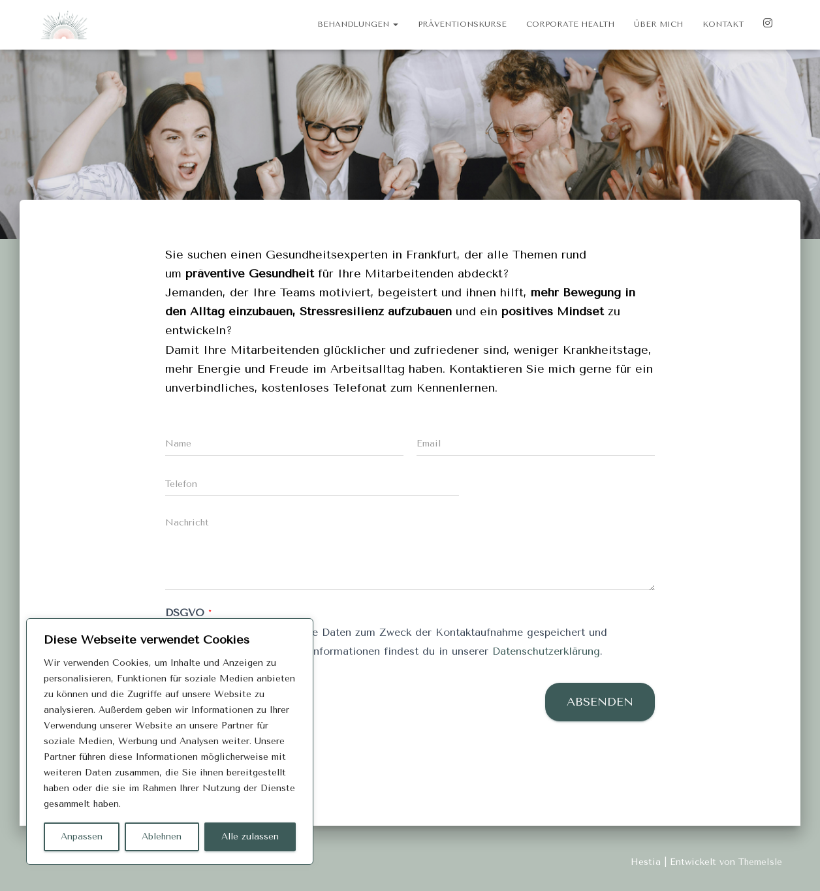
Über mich (658, 24)
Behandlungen (357, 24)
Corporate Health (570, 24)
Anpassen (81, 836)
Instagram (767, 25)
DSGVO (188, 612)
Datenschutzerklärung (546, 651)
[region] (169, 741)
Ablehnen (161, 836)
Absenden (600, 702)
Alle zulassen (250, 836)
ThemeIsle (760, 862)
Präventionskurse (462, 24)
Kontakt (723, 24)
